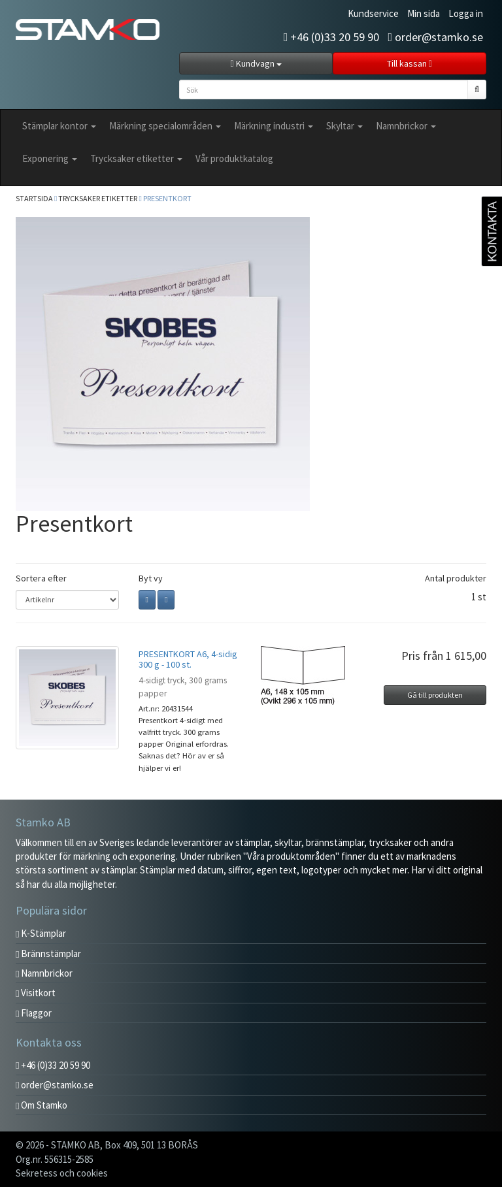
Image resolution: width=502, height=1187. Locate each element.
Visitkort (36, 992)
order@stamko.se (435, 36)
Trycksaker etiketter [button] (136, 158)
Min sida (423, 13)
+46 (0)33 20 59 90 (332, 36)
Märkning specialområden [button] (165, 126)
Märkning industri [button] (273, 126)
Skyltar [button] (344, 126)
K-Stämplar (41, 933)
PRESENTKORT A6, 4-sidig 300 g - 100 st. (188, 659)
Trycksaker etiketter (97, 198)
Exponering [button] (49, 158)
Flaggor (34, 1013)
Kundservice (373, 13)
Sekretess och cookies (62, 1173)
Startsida (34, 198)
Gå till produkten (435, 695)
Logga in (465, 13)
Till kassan (409, 63)
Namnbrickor (44, 973)
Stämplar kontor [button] (59, 126)
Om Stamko (41, 1105)
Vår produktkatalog (234, 158)
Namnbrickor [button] (406, 126)
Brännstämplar (48, 953)
